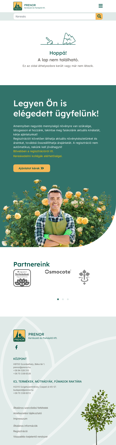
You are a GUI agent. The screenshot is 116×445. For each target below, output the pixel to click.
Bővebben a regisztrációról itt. (33, 151)
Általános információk (25, 425)
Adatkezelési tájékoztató (27, 413)
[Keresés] (54, 16)
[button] (58, 299)
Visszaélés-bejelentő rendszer (30, 436)
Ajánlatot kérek (29, 168)
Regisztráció (20, 431)
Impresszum (20, 418)
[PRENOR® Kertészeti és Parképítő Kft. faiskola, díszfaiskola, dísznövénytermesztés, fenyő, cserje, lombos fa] (101, 6)
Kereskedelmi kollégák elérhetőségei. (37, 156)
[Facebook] (16, 348)
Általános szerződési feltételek (30, 407)
